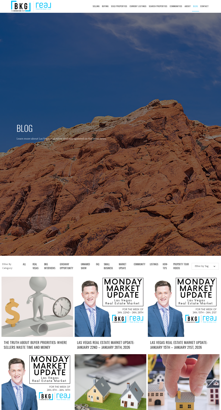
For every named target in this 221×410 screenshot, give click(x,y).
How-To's (165, 266)
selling (96, 6)
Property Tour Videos (181, 266)
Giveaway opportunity (66, 266)
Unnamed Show (85, 266)
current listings (138, 6)
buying (105, 6)
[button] (205, 266)
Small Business (108, 266)
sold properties (119, 6)
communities (176, 6)
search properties (158, 6)
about (188, 6)
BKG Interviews (49, 266)
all (24, 264)
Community (139, 264)
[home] (31, 6)
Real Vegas (35, 266)
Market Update (122, 266)
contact (204, 6)
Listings (154, 264)
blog (195, 6)
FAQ (97, 264)
